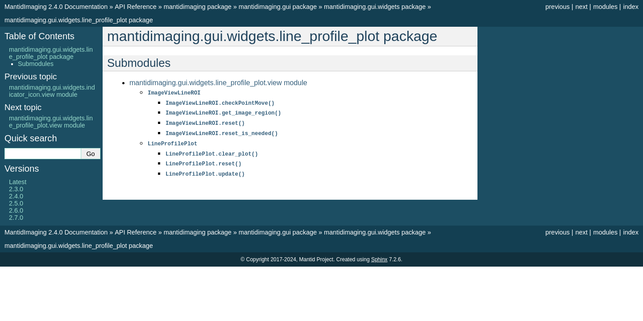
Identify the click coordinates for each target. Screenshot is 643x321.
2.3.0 (16, 189)
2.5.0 (16, 203)
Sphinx (379, 259)
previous (557, 6)
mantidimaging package (198, 6)
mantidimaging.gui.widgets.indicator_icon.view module (52, 91)
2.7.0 (16, 217)
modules (605, 6)
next (581, 6)
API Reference (136, 6)
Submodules (36, 63)
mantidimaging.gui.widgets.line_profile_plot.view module (218, 82)
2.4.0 (16, 196)
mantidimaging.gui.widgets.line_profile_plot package (78, 20)
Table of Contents (39, 36)
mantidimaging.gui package (278, 6)
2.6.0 (16, 210)
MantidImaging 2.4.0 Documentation (56, 6)
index (631, 6)
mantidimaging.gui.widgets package (375, 6)
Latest (17, 181)
